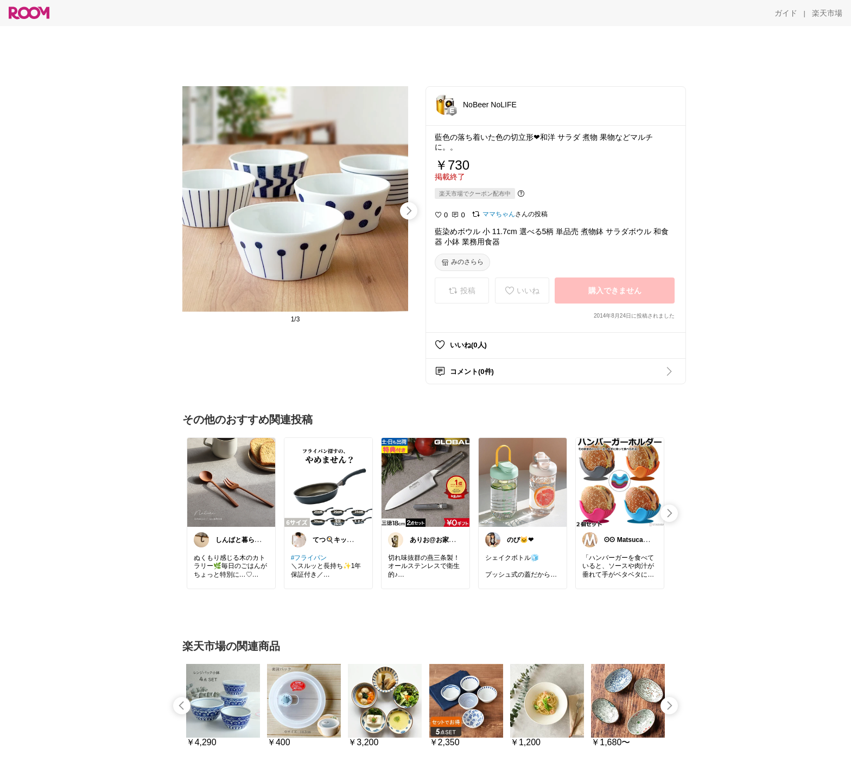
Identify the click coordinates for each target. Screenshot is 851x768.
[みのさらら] (462, 262)
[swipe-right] (408, 211)
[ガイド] (785, 13)
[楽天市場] (827, 13)
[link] (231, 482)
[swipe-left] (181, 705)
